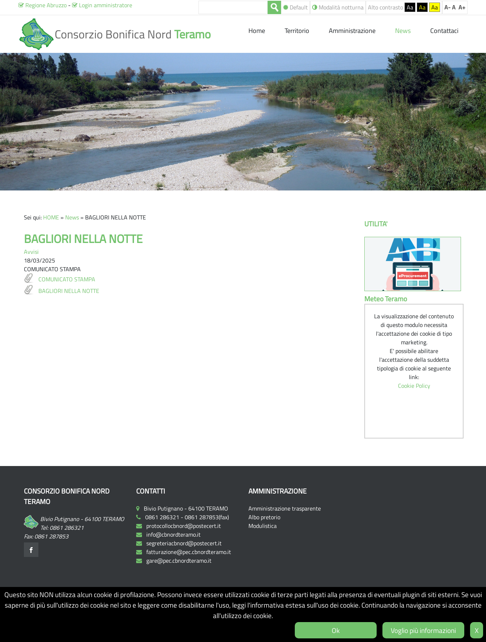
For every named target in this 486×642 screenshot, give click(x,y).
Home (257, 30)
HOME (51, 217)
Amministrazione (352, 30)
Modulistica (262, 525)
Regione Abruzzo (42, 5)
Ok (336, 630)
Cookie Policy (414, 385)
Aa (410, 7)
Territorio (297, 30)
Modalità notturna (338, 7)
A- (447, 7)
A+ (461, 7)
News (72, 217)
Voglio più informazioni (423, 630)
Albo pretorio (264, 517)
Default (295, 7)
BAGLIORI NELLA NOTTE (68, 290)
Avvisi (31, 251)
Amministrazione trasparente (284, 508)
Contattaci (444, 30)
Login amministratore (102, 5)
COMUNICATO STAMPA (66, 279)
